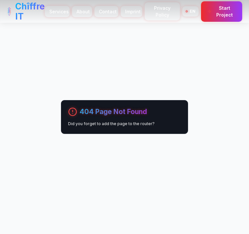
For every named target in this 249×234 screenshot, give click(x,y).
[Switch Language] (190, 11)
